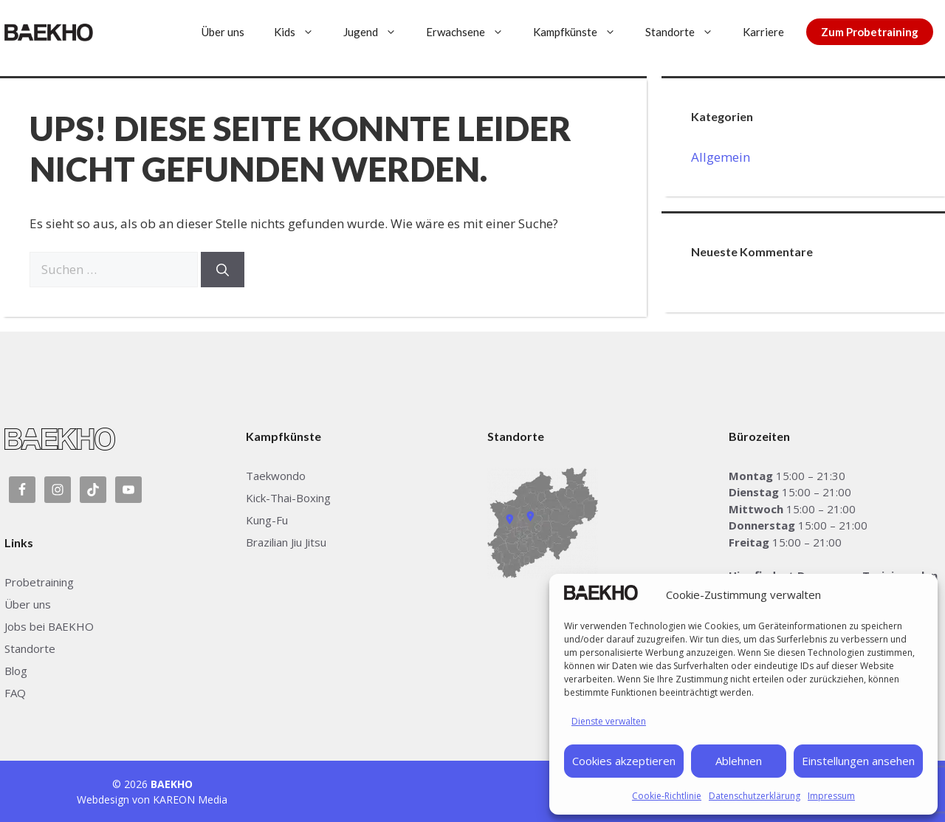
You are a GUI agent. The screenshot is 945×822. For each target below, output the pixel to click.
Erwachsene (472, 32)
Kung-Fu (267, 520)
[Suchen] (222, 269)
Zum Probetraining (869, 31)
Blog (15, 670)
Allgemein (720, 156)
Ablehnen (738, 760)
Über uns (223, 31)
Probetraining (39, 582)
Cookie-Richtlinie (666, 796)
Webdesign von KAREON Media (152, 799)
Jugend (377, 32)
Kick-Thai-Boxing (288, 497)
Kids (301, 32)
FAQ (15, 692)
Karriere (763, 31)
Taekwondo (276, 475)
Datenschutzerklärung (754, 796)
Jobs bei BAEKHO (49, 626)
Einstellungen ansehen (858, 760)
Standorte (686, 32)
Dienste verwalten (608, 721)
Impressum (831, 796)
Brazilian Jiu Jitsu (286, 542)
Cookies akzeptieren (624, 760)
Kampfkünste (581, 32)
